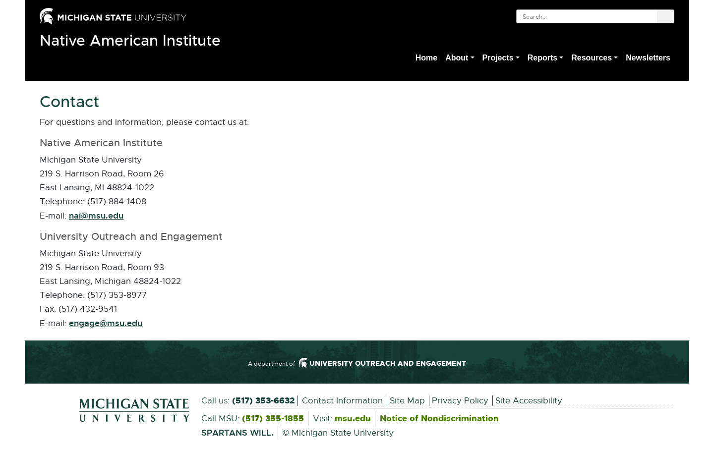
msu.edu (353, 419)
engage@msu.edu (105, 324)
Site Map (407, 400)
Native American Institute (130, 40)
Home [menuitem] (426, 58)
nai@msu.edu (96, 216)
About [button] (456, 58)
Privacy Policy (460, 400)
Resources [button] (591, 58)
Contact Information (342, 400)
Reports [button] (542, 58)
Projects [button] (498, 58)
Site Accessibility (528, 400)
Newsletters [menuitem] (648, 58)
